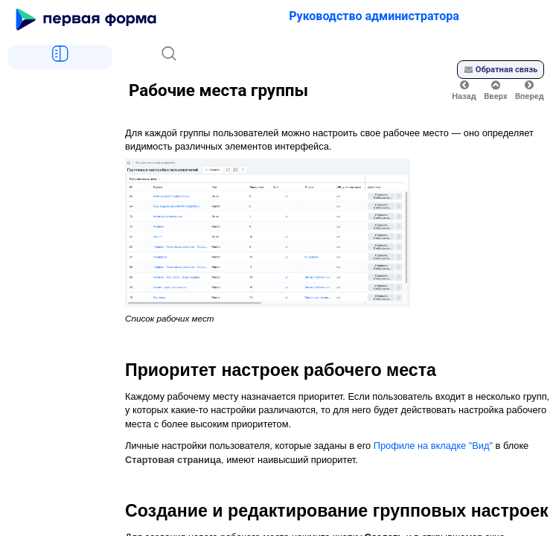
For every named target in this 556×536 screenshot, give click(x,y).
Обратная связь (501, 69)
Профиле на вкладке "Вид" (433, 445)
